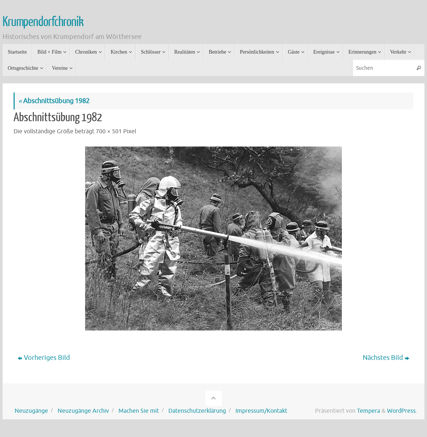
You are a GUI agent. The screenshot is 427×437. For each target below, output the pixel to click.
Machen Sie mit (138, 411)
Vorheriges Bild (44, 358)
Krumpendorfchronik (43, 22)
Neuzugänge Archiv (83, 411)
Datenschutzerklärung (197, 411)
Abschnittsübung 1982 (54, 101)
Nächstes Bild (386, 358)
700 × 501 (109, 131)
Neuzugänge (31, 411)
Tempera (368, 411)
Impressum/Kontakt (261, 411)
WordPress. (402, 411)
